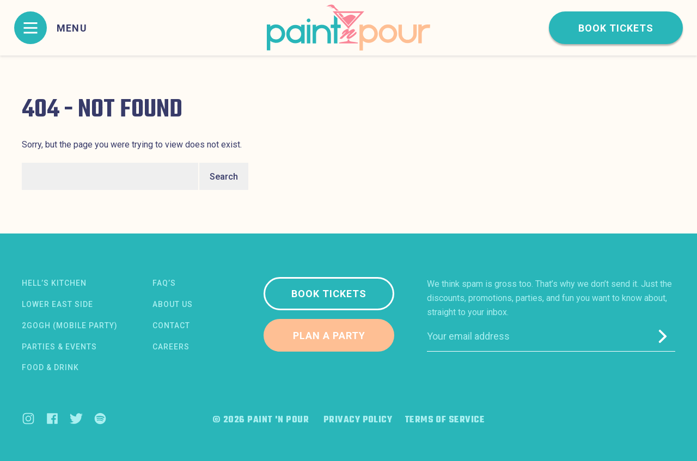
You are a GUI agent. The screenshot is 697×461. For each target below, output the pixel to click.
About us (172, 304)
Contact (171, 325)
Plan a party (329, 335)
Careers (170, 346)
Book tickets (615, 28)
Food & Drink (50, 367)
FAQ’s (164, 283)
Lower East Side (57, 304)
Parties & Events (59, 346)
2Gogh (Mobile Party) (70, 325)
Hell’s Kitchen (54, 283)
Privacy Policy (357, 420)
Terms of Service (445, 420)
